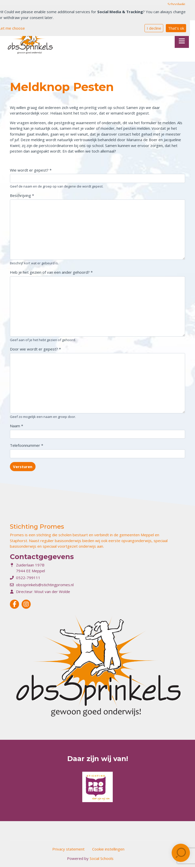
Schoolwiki (176, 4)
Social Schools (101, 858)
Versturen (22, 466)
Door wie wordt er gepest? (35, 349)
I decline (154, 28)
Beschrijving (22, 195)
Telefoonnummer (26, 445)
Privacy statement (68, 849)
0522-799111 (28, 577)
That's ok (176, 28)
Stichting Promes (37, 526)
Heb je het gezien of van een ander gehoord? (51, 272)
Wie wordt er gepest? (31, 170)
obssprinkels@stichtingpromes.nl (45, 584)
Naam (16, 425)
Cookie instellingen (108, 849)
